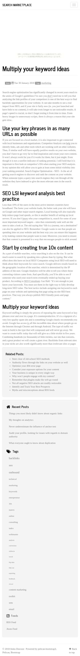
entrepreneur (14, 497)
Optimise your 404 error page (26, 366)
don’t (49, 96)
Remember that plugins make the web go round (35, 379)
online (11, 516)
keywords (13, 491)
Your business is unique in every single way (33, 372)
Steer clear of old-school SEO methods (31, 359)
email (11, 609)
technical (13, 479)
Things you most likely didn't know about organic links (35, 413)
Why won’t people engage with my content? (33, 376)
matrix (11, 510)
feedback (12, 579)
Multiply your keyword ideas (35, 68)
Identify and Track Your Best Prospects (31, 386)
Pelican (5, 652)
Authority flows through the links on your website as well (40, 362)
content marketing (17, 589)
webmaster (13, 534)
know (25, 218)
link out (11, 568)
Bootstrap (15, 652)
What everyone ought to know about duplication (32, 443)
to (28, 323)
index (11, 528)
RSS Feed (11, 622)
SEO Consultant (32, 281)
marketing (46, 83)
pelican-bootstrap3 (47, 649)
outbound (14, 472)
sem (11, 602)
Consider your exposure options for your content (35, 369)
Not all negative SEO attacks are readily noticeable (36, 383)
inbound (11, 584)
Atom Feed (11, 629)
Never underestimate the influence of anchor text (32, 426)
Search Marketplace (17, 4)
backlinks (14, 458)
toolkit (12, 596)
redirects (12, 551)
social (11, 557)
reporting (12, 573)
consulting (13, 522)
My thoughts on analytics (21, 420)
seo (11, 465)
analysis (11, 540)
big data (11, 562)
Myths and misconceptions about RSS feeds (33, 390)
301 (10, 504)
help (68, 143)
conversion (12, 546)
